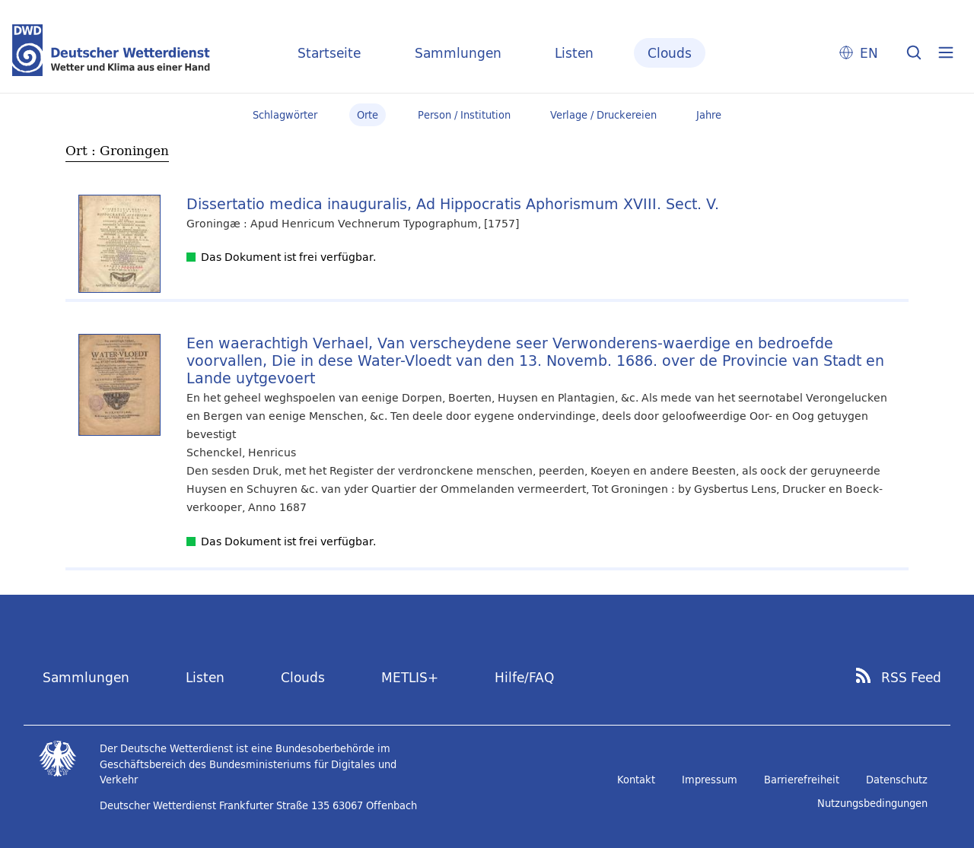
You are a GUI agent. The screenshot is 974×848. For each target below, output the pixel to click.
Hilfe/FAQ (524, 677)
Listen (574, 53)
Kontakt (636, 779)
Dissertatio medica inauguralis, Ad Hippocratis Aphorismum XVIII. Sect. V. (452, 203)
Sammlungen (458, 53)
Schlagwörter (285, 114)
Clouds (670, 53)
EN (869, 53)
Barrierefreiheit (801, 779)
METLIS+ (409, 677)
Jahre (708, 114)
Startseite (329, 53)
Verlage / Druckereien (603, 114)
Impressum (709, 779)
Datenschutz (897, 779)
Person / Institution (464, 114)
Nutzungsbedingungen (872, 803)
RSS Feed (911, 677)
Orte (367, 114)
